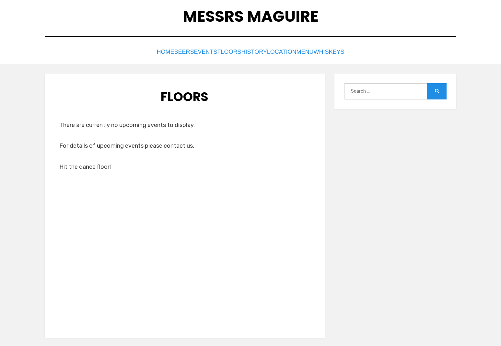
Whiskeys (355, 51)
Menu (323, 51)
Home (140, 51)
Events (194, 51)
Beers (166, 51)
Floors (225, 51)
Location (292, 51)
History (257, 51)
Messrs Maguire (251, 16)
